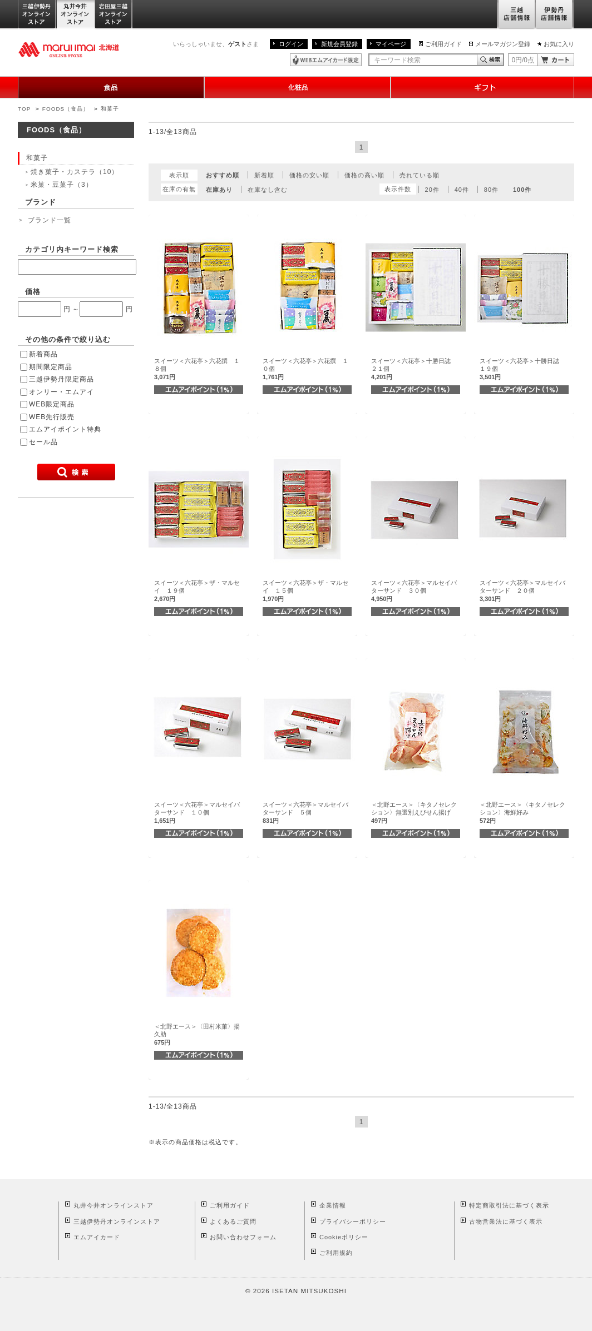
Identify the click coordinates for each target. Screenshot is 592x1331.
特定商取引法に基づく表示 (509, 1205)
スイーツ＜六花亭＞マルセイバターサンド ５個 (305, 812)
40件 (462, 189)
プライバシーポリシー (352, 1221)
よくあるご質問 (233, 1221)
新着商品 (43, 354)
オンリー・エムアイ (61, 392)
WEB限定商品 (52, 404)
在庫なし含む (268, 189)
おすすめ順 (222, 175)
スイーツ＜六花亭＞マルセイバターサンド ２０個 (522, 590)
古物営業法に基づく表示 (505, 1221)
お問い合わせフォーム (243, 1237)
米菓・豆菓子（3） (62, 184)
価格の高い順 (364, 175)
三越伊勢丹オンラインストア (37, 14)
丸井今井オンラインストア (76, 14)
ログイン (291, 44)
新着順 (264, 175)
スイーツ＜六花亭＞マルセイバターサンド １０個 (197, 812)
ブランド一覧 (49, 220)
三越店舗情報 (516, 14)
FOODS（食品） (65, 109)
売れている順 (419, 175)
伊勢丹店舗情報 (554, 14)
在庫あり (219, 189)
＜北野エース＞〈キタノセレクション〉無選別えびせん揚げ (414, 812)
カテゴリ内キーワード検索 (72, 249)
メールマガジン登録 (502, 44)
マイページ (391, 44)
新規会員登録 (339, 44)
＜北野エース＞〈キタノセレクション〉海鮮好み (522, 812)
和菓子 (110, 109)
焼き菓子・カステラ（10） (75, 172)
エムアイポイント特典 (65, 429)
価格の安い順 (309, 175)
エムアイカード (96, 1237)
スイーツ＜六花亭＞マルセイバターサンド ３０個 (414, 590)
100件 (522, 189)
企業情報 (332, 1205)
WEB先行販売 (52, 417)
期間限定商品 (50, 367)
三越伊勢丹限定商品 (61, 379)
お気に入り (559, 44)
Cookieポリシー (343, 1237)
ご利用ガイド (443, 44)
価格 (33, 291)
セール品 (43, 442)
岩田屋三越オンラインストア (114, 14)
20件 (432, 189)
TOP (24, 109)
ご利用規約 (336, 1252)
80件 (491, 189)
